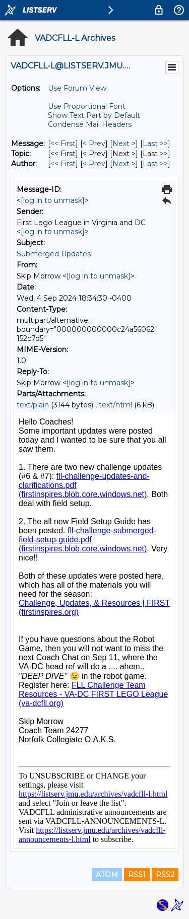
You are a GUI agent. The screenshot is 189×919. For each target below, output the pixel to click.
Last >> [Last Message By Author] (155, 163)
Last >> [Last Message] (155, 143)
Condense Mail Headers (90, 124)
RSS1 (137, 874)
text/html (115, 404)
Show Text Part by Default (94, 115)
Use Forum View (77, 88)
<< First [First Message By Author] (63, 163)
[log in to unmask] (53, 200)
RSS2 (165, 874)
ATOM (107, 874)
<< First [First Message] (63, 143)
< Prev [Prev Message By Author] (94, 163)
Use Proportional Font (86, 106)
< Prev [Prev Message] (94, 143)
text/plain (33, 404)
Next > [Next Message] (124, 143)
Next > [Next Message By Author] (124, 163)
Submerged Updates (54, 253)
